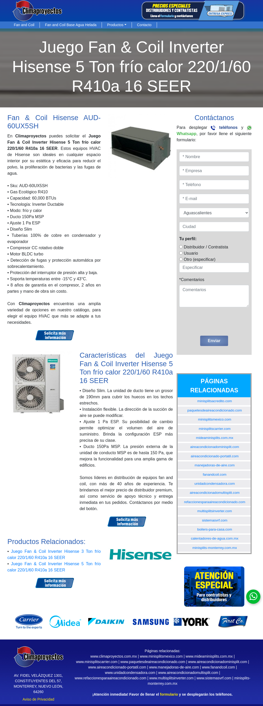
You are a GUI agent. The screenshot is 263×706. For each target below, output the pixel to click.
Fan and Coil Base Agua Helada (70, 25)
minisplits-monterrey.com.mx (214, 548)
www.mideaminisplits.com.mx (209, 656)
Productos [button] (115, 25)
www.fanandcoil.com (218, 667)
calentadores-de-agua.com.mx (214, 538)
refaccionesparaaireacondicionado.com (214, 502)
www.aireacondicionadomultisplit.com (188, 673)
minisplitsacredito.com (214, 401)
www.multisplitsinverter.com (171, 678)
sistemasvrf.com (214, 520)
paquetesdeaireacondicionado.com (214, 410)
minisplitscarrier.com (214, 429)
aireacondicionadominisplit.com (214, 447)
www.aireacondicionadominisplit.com (217, 662)
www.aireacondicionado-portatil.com (117, 667)
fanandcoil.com (214, 474)
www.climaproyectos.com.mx (114, 656)
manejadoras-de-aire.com (215, 465)
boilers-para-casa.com (214, 529)
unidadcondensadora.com (214, 484)
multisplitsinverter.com (214, 511)
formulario (169, 694)
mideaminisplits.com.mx (214, 438)
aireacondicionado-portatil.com (214, 456)
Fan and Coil (24, 25)
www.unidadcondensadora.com (130, 673)
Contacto (144, 25)
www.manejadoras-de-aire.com (174, 667)
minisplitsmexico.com (214, 419)
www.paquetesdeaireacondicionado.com (153, 662)
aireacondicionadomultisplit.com (215, 493)
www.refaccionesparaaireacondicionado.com (110, 678)
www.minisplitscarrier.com (96, 662)
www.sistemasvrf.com (214, 678)
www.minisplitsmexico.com (161, 656)
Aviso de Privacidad (38, 699)
